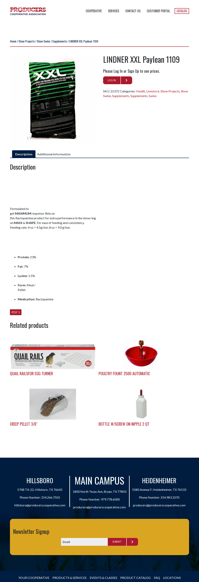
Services (113, 11)
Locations (172, 577)
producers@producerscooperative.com (99, 507)
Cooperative (94, 11)
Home (13, 41)
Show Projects (27, 41)
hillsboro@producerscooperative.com (39, 505)
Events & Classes (103, 577)
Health (140, 91)
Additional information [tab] (54, 154)
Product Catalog (135, 577)
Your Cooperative (33, 577)
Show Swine (43, 41)
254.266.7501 (50, 497)
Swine (153, 96)
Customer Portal (158, 11)
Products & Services (69, 577)
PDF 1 (15, 312)
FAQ (157, 577)
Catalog (182, 11)
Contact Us (133, 11)
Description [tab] (23, 154)
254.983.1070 (170, 497)
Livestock (152, 91)
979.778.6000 (110, 499)
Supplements (59, 41)
